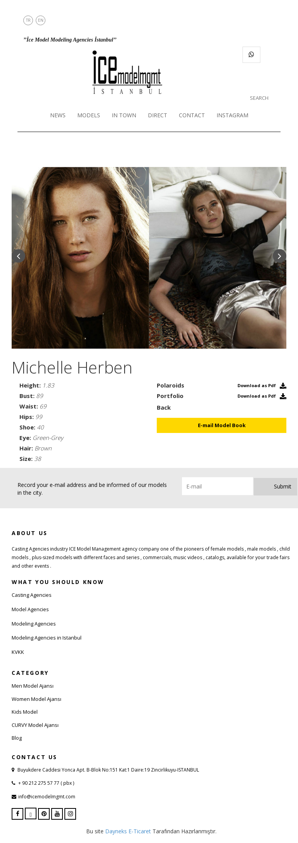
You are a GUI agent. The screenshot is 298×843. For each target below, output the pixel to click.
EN (40, 20)
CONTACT (192, 115)
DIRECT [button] (157, 115)
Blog (17, 737)
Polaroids (170, 385)
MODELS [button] (88, 115)
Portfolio (170, 396)
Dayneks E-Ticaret (128, 831)
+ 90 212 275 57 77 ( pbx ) (45, 783)
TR (28, 20)
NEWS (58, 115)
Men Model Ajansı (33, 685)
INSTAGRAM (232, 115)
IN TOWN (124, 115)
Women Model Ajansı (36, 698)
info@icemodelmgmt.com (46, 796)
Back (164, 407)
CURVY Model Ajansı (35, 724)
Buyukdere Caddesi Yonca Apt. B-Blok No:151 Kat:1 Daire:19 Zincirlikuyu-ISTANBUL (108, 770)
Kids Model (25, 711)
